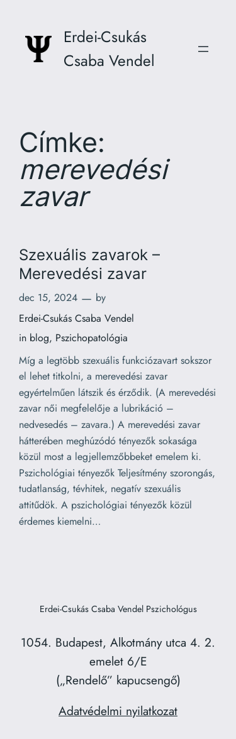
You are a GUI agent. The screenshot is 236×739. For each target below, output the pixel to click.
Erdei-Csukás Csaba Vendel (76, 318)
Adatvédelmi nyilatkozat (118, 711)
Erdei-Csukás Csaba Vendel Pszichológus (118, 609)
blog (39, 338)
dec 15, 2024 (48, 297)
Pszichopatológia (91, 338)
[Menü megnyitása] (203, 49)
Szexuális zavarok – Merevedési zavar (89, 264)
